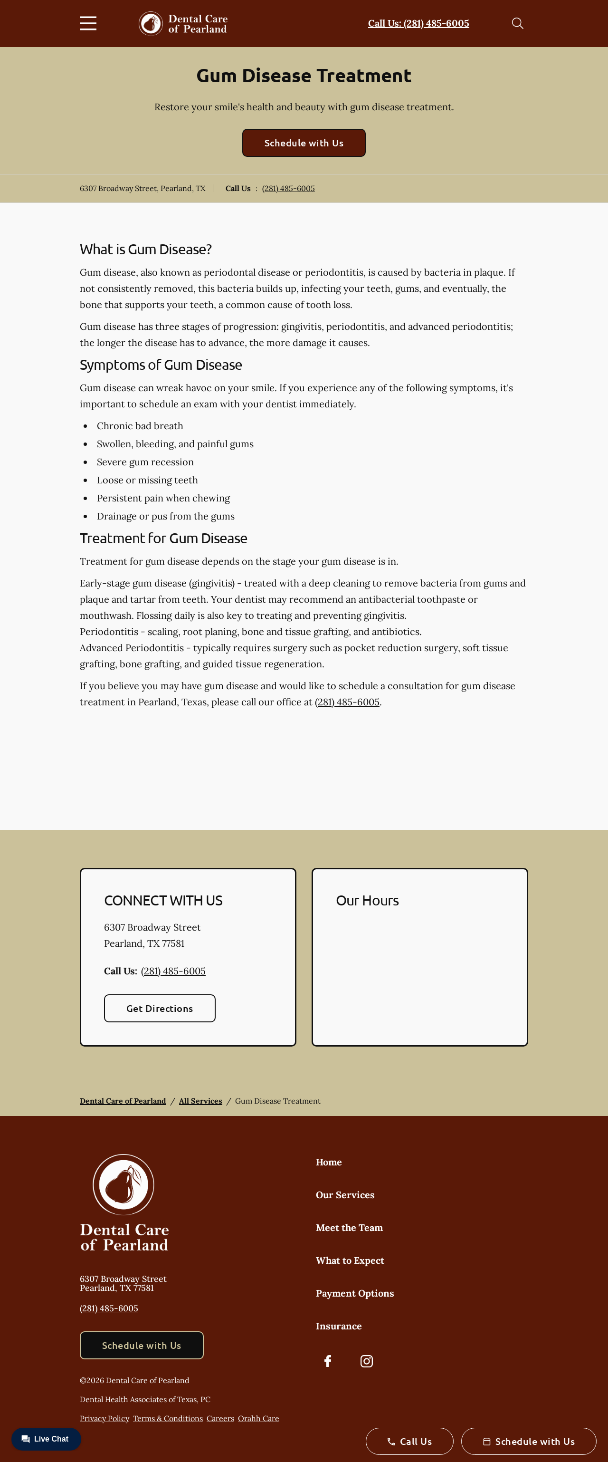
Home (329, 1162)
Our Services (345, 1195)
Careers (220, 1418)
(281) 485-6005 (288, 188)
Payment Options (355, 1293)
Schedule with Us (304, 142)
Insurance (339, 1326)
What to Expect (350, 1260)
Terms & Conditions (168, 1418)
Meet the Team (349, 1227)
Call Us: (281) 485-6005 (418, 23)
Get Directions (159, 1008)
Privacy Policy (104, 1418)
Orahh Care (258, 1418)
